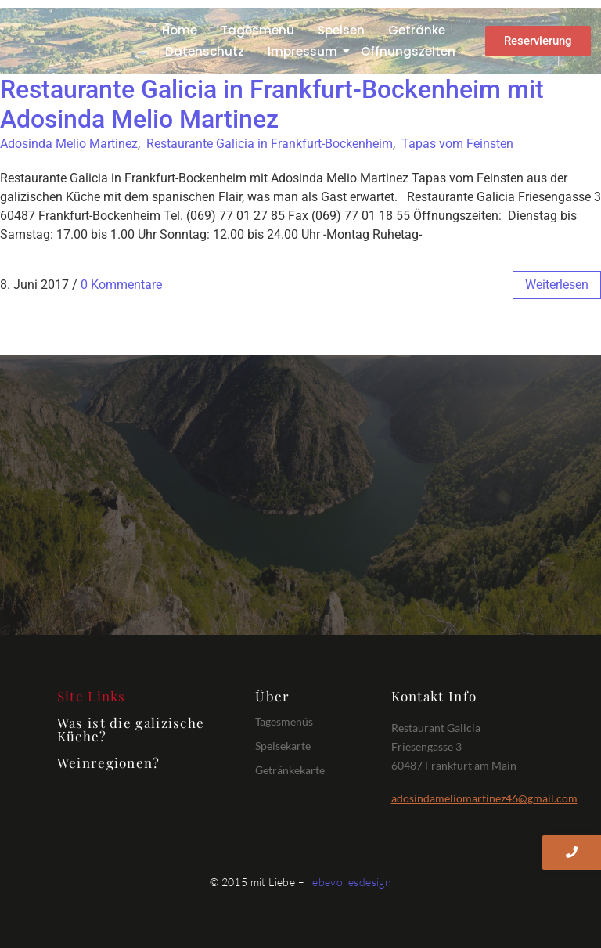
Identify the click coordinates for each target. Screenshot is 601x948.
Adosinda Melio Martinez (69, 143)
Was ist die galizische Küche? (131, 729)
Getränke (416, 30)
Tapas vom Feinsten (457, 143)
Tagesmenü (257, 30)
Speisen (341, 30)
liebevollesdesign (349, 882)
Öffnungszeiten (408, 51)
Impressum (305, 51)
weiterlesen (556, 284)
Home (179, 30)
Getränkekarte (290, 770)
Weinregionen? (108, 762)
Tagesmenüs (284, 721)
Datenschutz (204, 51)
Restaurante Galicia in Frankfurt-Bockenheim (269, 143)
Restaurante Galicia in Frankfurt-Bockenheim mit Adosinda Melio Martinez (272, 104)
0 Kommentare (121, 284)
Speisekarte (283, 745)
